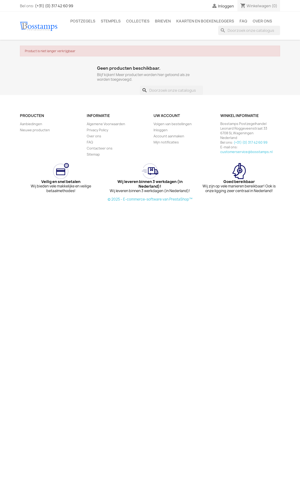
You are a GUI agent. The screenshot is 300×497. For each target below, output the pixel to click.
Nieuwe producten (35, 130)
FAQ (243, 21)
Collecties (138, 21)
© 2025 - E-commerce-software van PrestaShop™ (150, 199)
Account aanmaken (169, 136)
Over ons (262, 21)
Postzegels (82, 21)
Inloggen (161, 130)
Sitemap (93, 154)
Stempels (111, 21)
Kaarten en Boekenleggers (205, 21)
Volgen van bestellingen (173, 124)
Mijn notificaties (166, 142)
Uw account (167, 115)
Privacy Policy (97, 130)
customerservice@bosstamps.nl (246, 152)
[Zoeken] (249, 30)
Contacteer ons (99, 148)
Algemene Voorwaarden (106, 124)
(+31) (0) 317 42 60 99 (54, 5)
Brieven (163, 21)
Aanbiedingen (31, 124)
